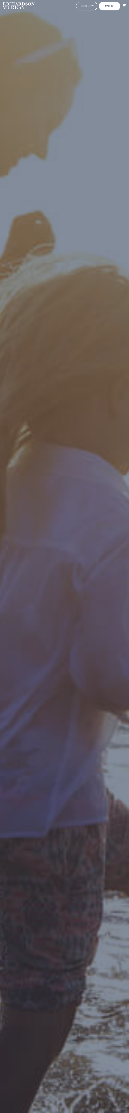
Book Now (87, 6)
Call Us (109, 6)
